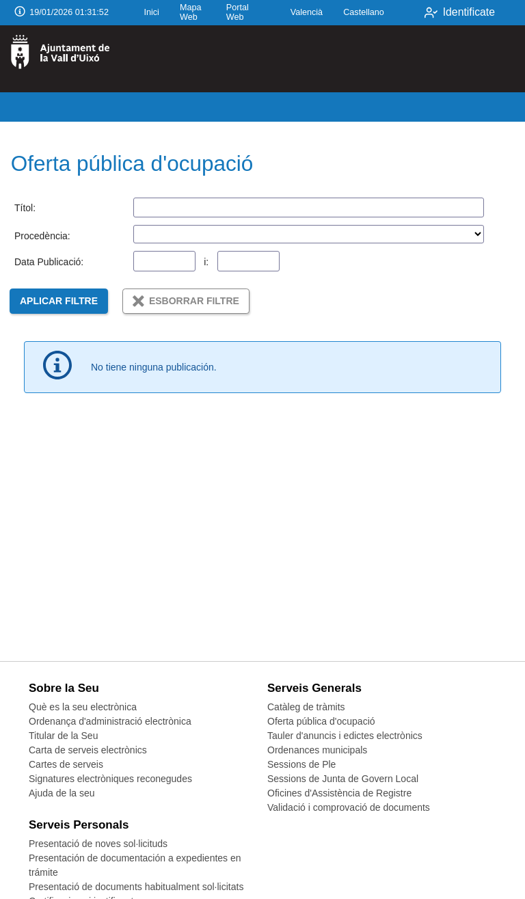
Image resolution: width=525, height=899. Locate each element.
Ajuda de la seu (62, 793)
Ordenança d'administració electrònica (110, 721)
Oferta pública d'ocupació (321, 721)
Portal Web (237, 12)
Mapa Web (191, 12)
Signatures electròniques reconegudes (110, 778)
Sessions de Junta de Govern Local (342, 778)
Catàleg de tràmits (306, 706)
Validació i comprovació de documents (348, 807)
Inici (151, 12)
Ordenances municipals (317, 749)
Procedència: (42, 235)
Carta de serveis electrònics (88, 749)
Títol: (25, 207)
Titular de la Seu (63, 735)
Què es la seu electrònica (83, 706)
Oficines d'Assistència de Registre (339, 793)
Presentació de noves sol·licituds (98, 843)
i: (206, 261)
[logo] (67, 59)
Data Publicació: (48, 261)
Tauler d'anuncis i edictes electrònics (344, 735)
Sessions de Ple (301, 764)
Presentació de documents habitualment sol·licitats (136, 886)
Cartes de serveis (66, 764)
